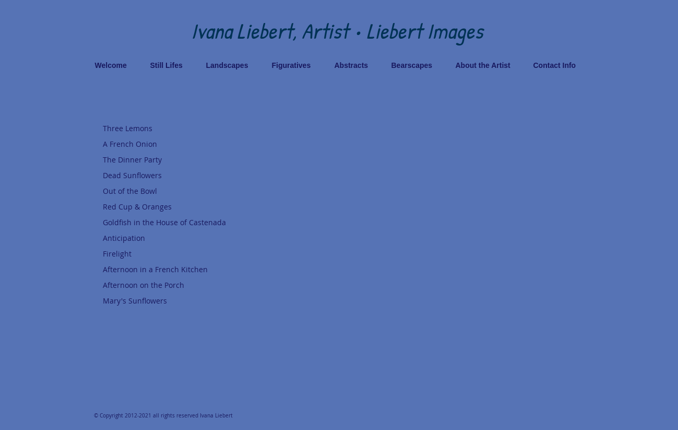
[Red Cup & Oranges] (174, 207)
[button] (469, 250)
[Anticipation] (174, 238)
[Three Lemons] (174, 128)
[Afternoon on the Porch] (174, 285)
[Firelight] (174, 254)
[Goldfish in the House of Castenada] (174, 222)
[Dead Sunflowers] (174, 175)
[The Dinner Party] (174, 160)
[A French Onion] (174, 144)
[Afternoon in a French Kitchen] (174, 269)
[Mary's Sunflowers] (174, 301)
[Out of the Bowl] (174, 191)
